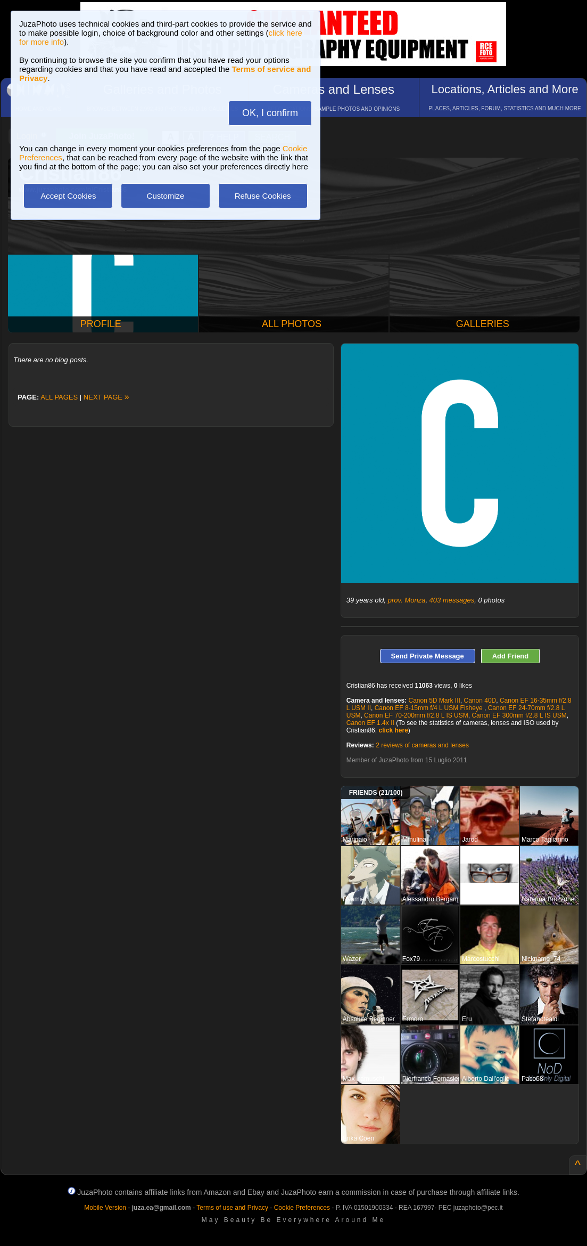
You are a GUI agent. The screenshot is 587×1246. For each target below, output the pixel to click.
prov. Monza (407, 600)
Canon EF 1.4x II (370, 723)
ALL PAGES (59, 397)
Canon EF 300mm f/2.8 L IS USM (519, 715)
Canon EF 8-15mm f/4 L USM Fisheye (429, 708)
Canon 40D (480, 700)
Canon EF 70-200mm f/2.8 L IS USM (416, 715)
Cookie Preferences (302, 1207)
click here (393, 730)
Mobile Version (105, 1207)
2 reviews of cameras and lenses (422, 745)
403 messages (452, 600)
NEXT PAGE (106, 397)
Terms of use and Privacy (232, 1207)
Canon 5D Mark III (434, 700)
